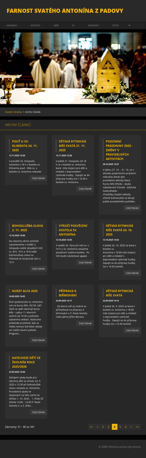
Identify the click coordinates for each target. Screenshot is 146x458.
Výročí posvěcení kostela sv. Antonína (73, 230)
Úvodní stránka (13, 111)
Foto (116, 25)
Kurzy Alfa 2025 (25, 291)
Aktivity (35, 25)
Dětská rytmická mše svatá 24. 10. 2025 (119, 230)
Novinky (12, 25)
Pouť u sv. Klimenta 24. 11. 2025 (24, 145)
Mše (56, 25)
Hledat (137, 10)
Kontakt (93, 25)
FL (73, 25)
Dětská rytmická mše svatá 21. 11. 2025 (72, 145)
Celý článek (38, 178)
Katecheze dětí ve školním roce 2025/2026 (26, 362)
